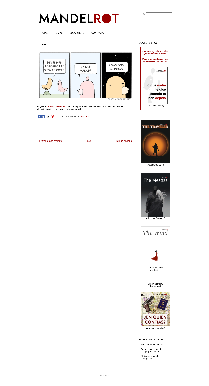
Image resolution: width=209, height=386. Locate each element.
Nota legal (104, 376)
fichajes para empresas (151, 351)
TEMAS (59, 33)
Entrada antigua (123, 141)
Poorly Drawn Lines (57, 106)
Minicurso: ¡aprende (150, 356)
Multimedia (85, 116)
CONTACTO (97, 33)
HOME (44, 33)
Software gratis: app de (151, 349)
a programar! (147, 358)
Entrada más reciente (51, 141)
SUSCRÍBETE (77, 33)
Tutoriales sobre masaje (152, 344)
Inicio (88, 141)
